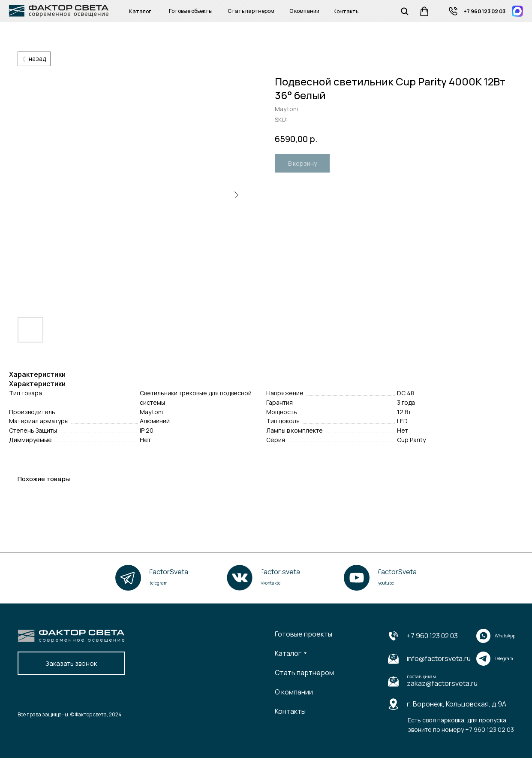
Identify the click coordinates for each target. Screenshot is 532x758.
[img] (453, 11)
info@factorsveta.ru (439, 658)
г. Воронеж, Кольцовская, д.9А (456, 704)
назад (37, 59)
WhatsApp (505, 636)
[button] (71, 663)
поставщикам (421, 676)
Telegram (504, 658)
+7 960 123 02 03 (432, 635)
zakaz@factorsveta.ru (442, 683)
